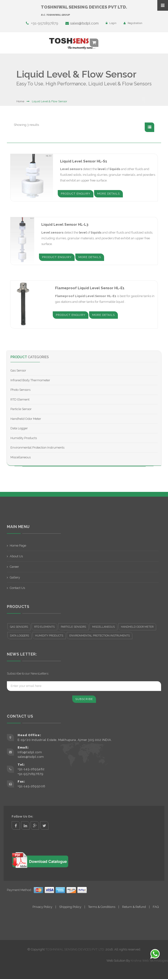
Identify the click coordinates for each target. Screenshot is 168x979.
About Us (16, 556)
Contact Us (17, 588)
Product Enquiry (75, 193)
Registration (133, 23)
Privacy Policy (42, 907)
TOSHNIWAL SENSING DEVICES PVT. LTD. (75, 949)
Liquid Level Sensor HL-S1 (83, 161)
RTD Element (19, 399)
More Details (108, 193)
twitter (44, 825)
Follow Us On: (22, 816)
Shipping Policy (70, 907)
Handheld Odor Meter (25, 419)
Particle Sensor (21, 409)
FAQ (156, 907)
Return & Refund (134, 907)
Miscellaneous (20, 457)
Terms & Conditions (101, 907)
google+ (35, 825)
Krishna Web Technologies (149, 960)
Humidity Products (23, 438)
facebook (16, 825)
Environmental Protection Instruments (37, 447)
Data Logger (19, 428)
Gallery (15, 577)
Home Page (18, 545)
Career (14, 566)
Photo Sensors (20, 390)
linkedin (25, 825)
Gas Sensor (18, 370)
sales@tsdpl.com (82, 23)
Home (20, 101)
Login (111, 23)
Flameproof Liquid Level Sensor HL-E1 (90, 288)
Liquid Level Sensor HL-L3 (64, 224)
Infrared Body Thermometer (30, 380)
